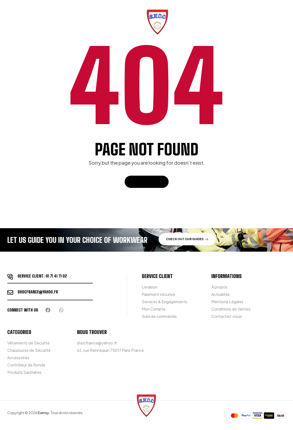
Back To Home (146, 181)
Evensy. (44, 412)
